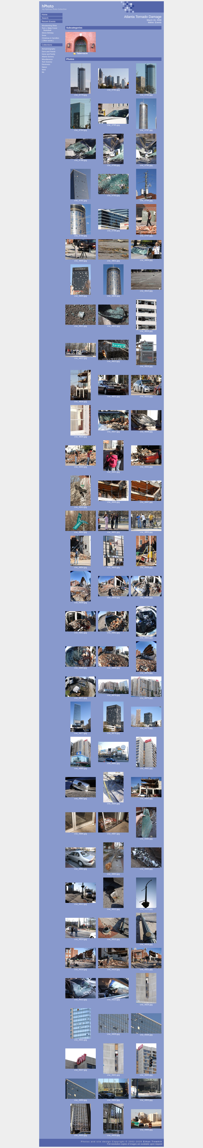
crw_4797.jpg (146, 235)
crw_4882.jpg (146, 767)
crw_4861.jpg (80, 632)
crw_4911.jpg (80, 903)
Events (158, 22)
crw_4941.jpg (113, 1074)
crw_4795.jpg (80, 235)
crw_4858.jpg (80, 601)
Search (45, 18)
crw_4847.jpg (146, 501)
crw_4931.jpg (80, 1039)
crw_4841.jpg (113, 471)
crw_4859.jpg (113, 596)
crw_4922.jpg (80, 998)
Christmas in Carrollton (50, 38)
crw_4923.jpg (113, 998)
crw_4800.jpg (80, 260)
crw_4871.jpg (80, 697)
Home (44, 14)
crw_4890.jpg (146, 838)
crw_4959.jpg (113, 1134)
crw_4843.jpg (80, 506)
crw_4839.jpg (146, 431)
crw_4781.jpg (113, 89)
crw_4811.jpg (80, 325)
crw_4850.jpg (80, 531)
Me (43, 72)
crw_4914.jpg (80, 938)
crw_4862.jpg (113, 632)
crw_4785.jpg (113, 124)
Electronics (46, 64)
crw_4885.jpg (146, 797)
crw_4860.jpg (146, 596)
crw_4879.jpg (146, 727)
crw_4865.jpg (80, 667)
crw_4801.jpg (113, 260)
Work (44, 70)
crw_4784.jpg (80, 129)
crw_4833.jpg (146, 395)
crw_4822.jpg (80, 357)
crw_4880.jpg (80, 767)
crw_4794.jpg (146, 199)
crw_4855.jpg (113, 566)
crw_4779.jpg (80, 94)
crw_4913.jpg (146, 908)
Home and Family (48, 54)
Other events (48, 41)
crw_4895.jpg (146, 868)
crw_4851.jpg (113, 531)
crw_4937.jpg (80, 1069)
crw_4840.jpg (80, 466)
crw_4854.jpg (80, 566)
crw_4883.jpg (80, 797)
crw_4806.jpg (113, 295)
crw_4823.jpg (113, 360)
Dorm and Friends (48, 51)
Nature (44, 67)
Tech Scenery (47, 62)
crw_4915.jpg (113, 938)
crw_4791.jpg (80, 199)
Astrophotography (48, 49)
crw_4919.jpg (113, 968)
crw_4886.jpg (80, 833)
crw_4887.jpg (113, 833)
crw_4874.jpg (113, 694)
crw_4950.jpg (80, 1099)
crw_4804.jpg (146, 259)
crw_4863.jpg (146, 637)
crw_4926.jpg (146, 1004)
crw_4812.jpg (113, 325)
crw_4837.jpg (113, 431)
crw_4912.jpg (113, 908)
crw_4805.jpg (80, 295)
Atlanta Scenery (48, 57)
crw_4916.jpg (146, 943)
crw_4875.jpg (146, 697)
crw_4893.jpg (113, 873)
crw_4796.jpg (113, 230)
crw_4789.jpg (113, 164)
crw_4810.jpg (146, 290)
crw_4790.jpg (146, 164)
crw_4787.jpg (146, 129)
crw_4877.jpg (80, 732)
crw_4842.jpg (146, 466)
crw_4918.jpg (80, 968)
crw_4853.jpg (146, 531)
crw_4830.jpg (80, 400)
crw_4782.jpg (146, 94)
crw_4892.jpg (80, 868)
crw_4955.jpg (80, 1134)
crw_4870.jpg (146, 672)
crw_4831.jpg (113, 395)
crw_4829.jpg (146, 365)
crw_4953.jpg (146, 1099)
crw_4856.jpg (146, 566)
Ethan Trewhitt (152, 1141)
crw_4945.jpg (146, 1074)
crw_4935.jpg (113, 1033)
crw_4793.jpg (113, 194)
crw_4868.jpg (113, 667)
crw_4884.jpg (113, 802)
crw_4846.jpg (113, 501)
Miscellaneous (47, 59)
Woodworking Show (49, 25)
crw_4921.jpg (146, 968)
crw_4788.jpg (80, 159)
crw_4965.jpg (146, 1129)
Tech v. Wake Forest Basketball (49, 29)
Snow (44, 35)
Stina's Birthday (48, 33)
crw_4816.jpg (146, 330)
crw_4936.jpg (146, 1034)
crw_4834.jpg (80, 436)
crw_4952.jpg (113, 1099)
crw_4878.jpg (113, 732)
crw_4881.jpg (113, 762)
